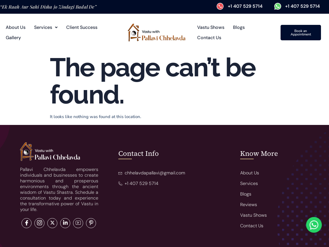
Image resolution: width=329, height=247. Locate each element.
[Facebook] (26, 223)
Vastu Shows (210, 27)
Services (46, 27)
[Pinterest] (91, 223)
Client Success (81, 27)
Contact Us (209, 38)
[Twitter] (39, 223)
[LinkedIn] (52, 223)
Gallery (13, 38)
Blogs (239, 27)
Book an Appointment (301, 33)
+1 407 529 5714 (245, 6)
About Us (16, 27)
